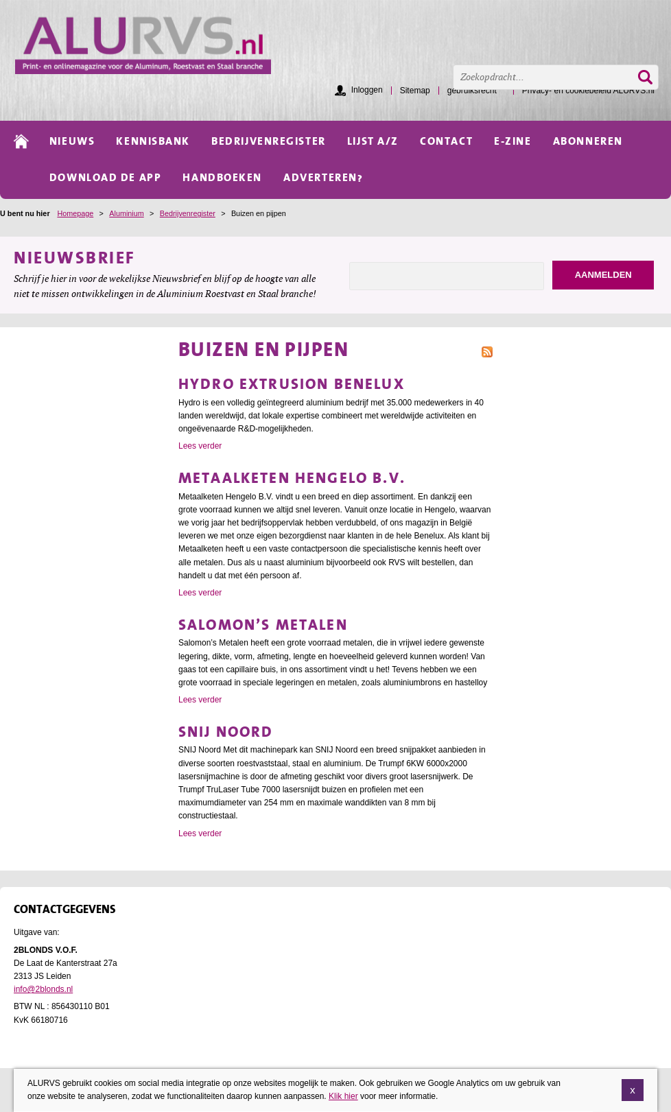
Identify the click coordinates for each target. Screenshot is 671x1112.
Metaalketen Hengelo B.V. (291, 478)
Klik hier (343, 1097)
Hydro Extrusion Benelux (291, 384)
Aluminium (126, 213)
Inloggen (367, 90)
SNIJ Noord (226, 732)
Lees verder (200, 446)
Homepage (75, 213)
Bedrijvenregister (187, 213)
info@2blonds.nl (43, 989)
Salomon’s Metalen (263, 625)
